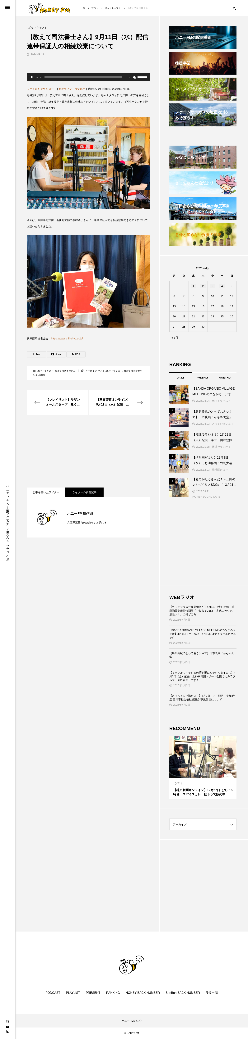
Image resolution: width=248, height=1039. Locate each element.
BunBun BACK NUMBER (183, 992)
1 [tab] (200, 774)
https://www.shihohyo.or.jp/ (67, 338)
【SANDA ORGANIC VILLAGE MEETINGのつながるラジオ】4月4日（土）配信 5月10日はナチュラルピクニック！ (202, 633)
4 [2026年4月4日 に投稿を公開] (222, 286)
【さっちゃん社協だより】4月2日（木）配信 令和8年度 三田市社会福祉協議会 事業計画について (202, 697)
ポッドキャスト (45, 371)
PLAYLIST (73, 992)
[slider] (83, 77)
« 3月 (174, 337)
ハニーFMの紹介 (132, 1020)
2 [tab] (203, 774)
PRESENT (93, 992)
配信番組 (40, 375)
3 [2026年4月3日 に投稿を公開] (212, 286)
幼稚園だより (220, 469)
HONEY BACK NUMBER (143, 992)
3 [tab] (206, 774)
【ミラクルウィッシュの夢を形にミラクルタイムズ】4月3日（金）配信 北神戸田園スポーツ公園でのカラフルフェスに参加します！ (202, 676)
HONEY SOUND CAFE (206, 496)
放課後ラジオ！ (221, 446)
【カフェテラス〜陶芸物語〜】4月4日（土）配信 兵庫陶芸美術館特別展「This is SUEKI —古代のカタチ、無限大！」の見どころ (202, 610)
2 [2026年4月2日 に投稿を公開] (203, 286)
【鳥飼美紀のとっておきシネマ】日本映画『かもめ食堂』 (201, 655)
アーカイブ (91, 371)
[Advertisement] (88, 451)
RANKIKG (113, 992)
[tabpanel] (202, 767)
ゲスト (101, 371)
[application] (88, 77)
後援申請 (212, 992)
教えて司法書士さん (65, 371)
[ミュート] (134, 77)
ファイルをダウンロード (41, 88)
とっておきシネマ (222, 423)
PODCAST (52, 992)
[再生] (32, 77)
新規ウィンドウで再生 (71, 88)
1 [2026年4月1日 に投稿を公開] (193, 286)
